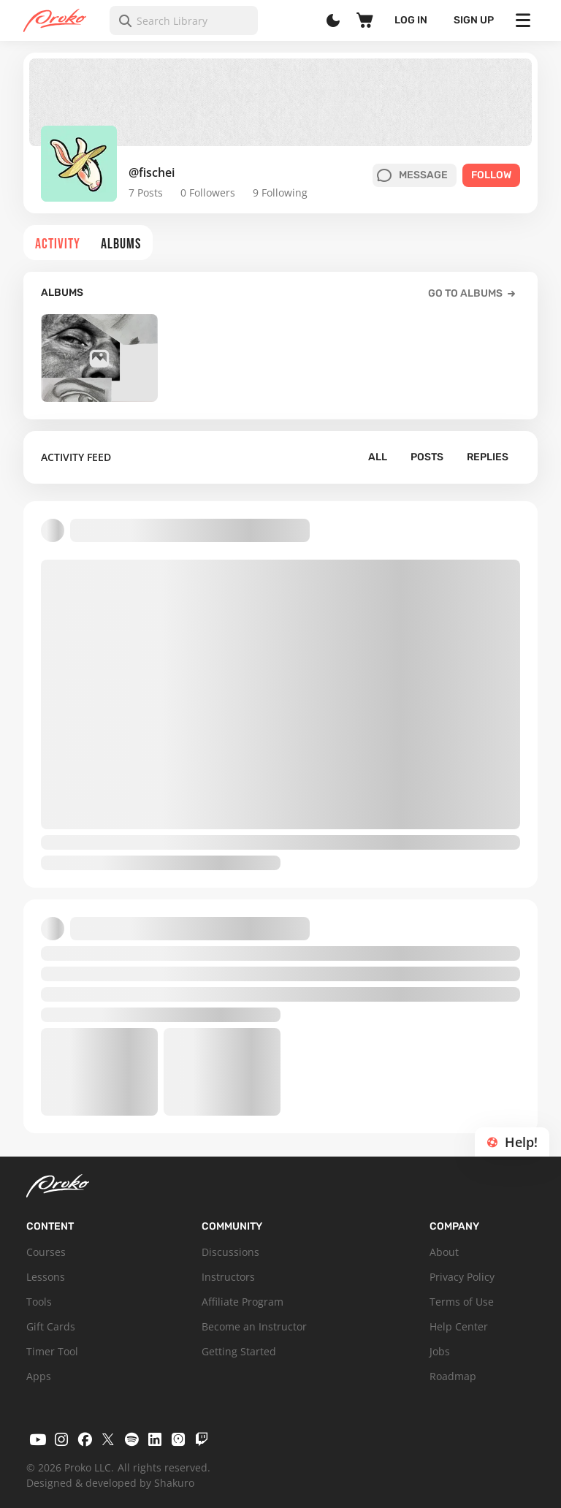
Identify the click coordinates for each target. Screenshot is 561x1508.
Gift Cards (50, 1326)
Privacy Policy (462, 1277)
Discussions (230, 1252)
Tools (39, 1302)
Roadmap (453, 1376)
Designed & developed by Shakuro (110, 1483)
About (444, 1252)
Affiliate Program (242, 1302)
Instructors (228, 1277)
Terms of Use (462, 1302)
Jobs (440, 1351)
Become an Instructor (254, 1326)
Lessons (45, 1277)
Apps (38, 1376)
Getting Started (239, 1351)
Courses (46, 1252)
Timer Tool (52, 1351)
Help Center (459, 1326)
